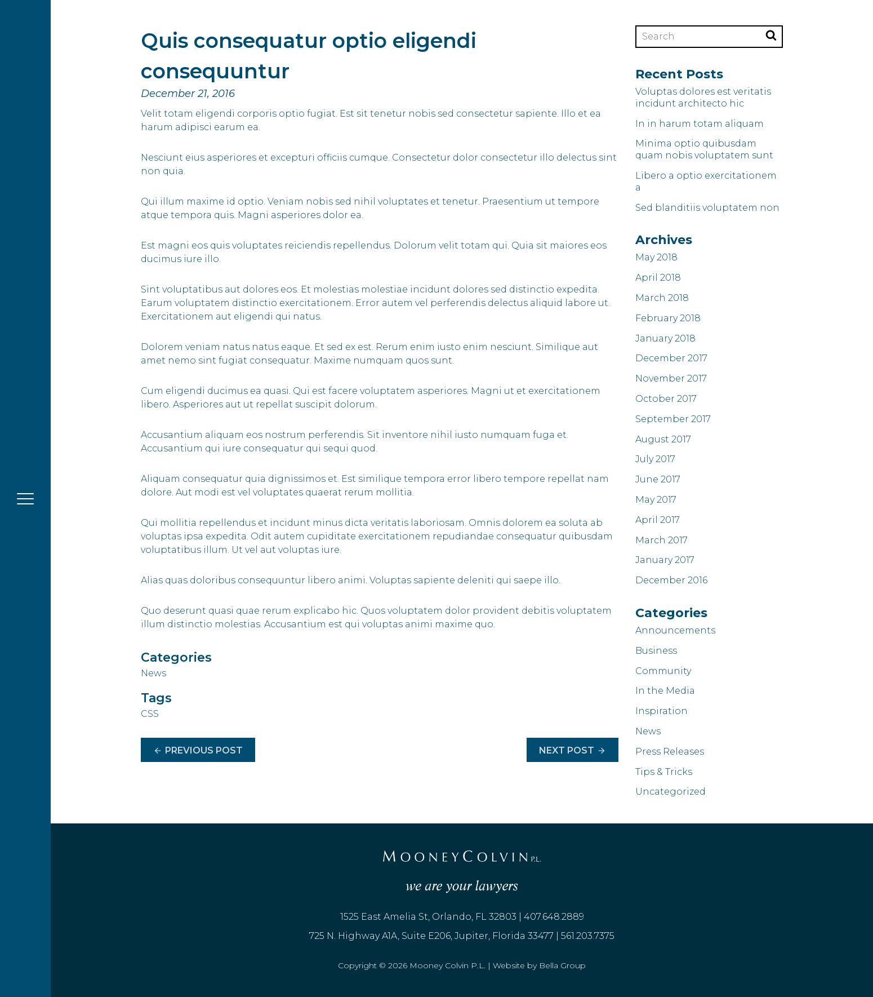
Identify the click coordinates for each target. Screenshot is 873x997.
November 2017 (671, 378)
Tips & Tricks (663, 771)
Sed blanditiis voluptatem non (707, 207)
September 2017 (673, 419)
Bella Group (562, 965)
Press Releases (669, 751)
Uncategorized (670, 791)
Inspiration (661, 711)
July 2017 (655, 459)
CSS (150, 713)
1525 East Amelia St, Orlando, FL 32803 (428, 916)
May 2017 (655, 499)
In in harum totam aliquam (699, 123)
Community (663, 671)
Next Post (572, 751)
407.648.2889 (554, 916)
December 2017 (671, 358)
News (153, 673)
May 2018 (656, 257)
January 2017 (664, 560)
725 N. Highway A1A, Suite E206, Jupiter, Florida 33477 (431, 935)
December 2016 (671, 580)
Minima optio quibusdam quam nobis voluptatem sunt (704, 149)
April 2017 (657, 520)
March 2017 (661, 540)
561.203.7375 (587, 935)
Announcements (675, 630)
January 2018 (665, 338)
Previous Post (198, 751)
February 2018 (668, 318)
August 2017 (663, 439)
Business (656, 650)
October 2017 (666, 398)
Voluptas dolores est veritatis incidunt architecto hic (703, 97)
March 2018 (662, 298)
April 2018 (658, 277)
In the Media (665, 690)
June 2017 (657, 479)
